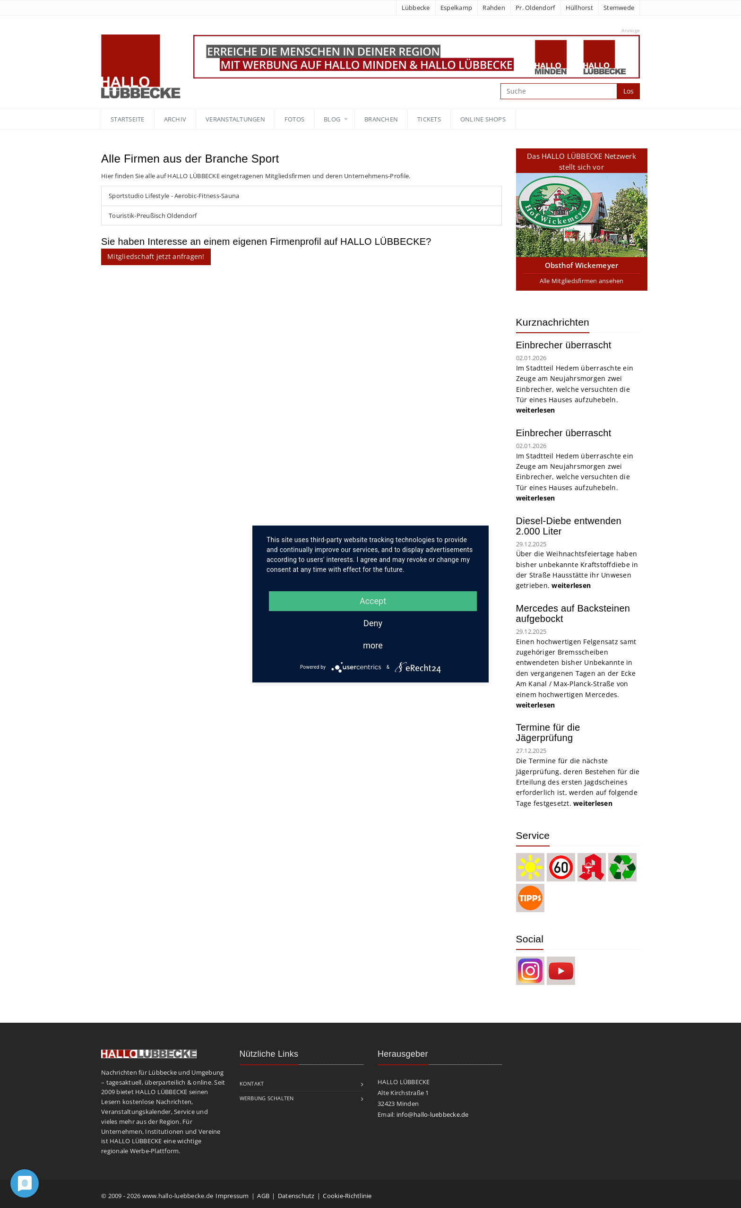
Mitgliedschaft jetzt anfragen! (156, 256)
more (373, 645)
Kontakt (252, 1083)
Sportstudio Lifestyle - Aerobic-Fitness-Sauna (174, 195)
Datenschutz (296, 1195)
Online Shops (483, 119)
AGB (263, 1195)
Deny (372, 623)
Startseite (128, 119)
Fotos (294, 119)
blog (332, 119)
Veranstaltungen (235, 119)
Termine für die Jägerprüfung (548, 732)
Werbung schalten (267, 1098)
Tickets (429, 119)
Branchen (381, 119)
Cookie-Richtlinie (347, 1195)
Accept (373, 601)
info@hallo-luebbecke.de (432, 1114)
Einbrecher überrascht (564, 345)
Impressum (232, 1195)
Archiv (175, 119)
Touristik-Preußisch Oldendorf (153, 215)
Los (628, 90)
